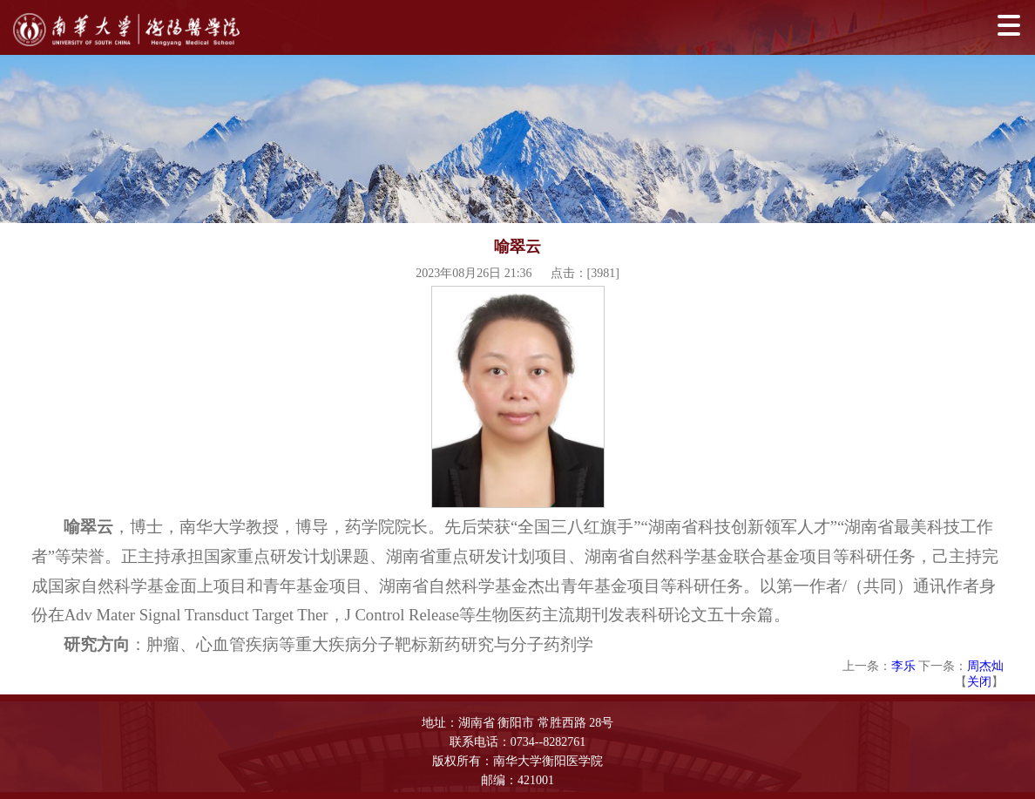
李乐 (903, 666)
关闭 (979, 681)
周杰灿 (985, 666)
